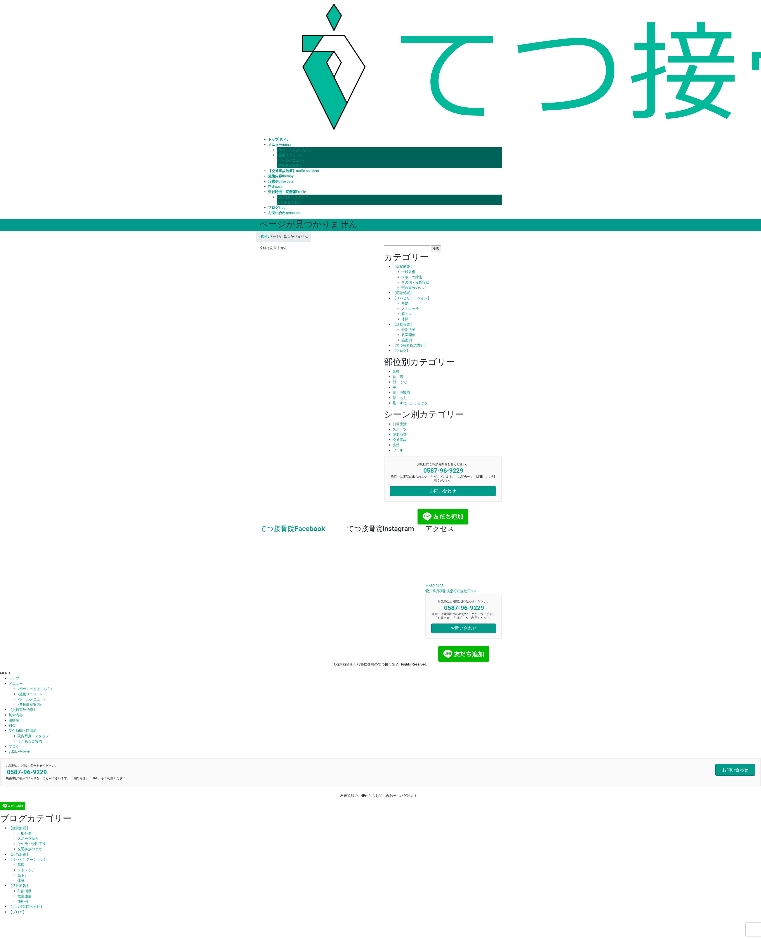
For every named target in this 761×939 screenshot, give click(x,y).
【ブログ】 (401, 350)
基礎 (404, 303)
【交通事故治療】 (23, 710)
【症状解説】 (403, 267)
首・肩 (398, 377)
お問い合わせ (19, 752)
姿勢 (396, 445)
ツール (398, 450)
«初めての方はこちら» (294, 150)
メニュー (16, 683)
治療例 (14, 720)
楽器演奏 (400, 434)
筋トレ (406, 314)
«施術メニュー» (289, 155)
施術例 (406, 340)
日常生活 (400, 424)
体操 (404, 319)
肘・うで (400, 382)
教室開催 (408, 335)
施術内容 (16, 715)
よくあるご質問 (289, 202)
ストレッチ (410, 309)
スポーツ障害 (411, 277)
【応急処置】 (403, 293)
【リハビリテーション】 (412, 298)
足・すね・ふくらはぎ (410, 403)
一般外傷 (408, 272)
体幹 (396, 371)
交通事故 (400, 440)
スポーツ (400, 429)
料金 (12, 725)
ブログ (14, 746)
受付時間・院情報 (23, 731)
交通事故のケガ (413, 288)
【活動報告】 (403, 324)
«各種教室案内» (289, 166)
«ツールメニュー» (291, 160)
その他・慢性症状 (415, 282)
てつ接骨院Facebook (292, 528)
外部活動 (408, 330)
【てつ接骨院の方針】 (410, 345)
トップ (14, 678)
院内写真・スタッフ (292, 197)
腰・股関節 (401, 392)
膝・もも (400, 398)
